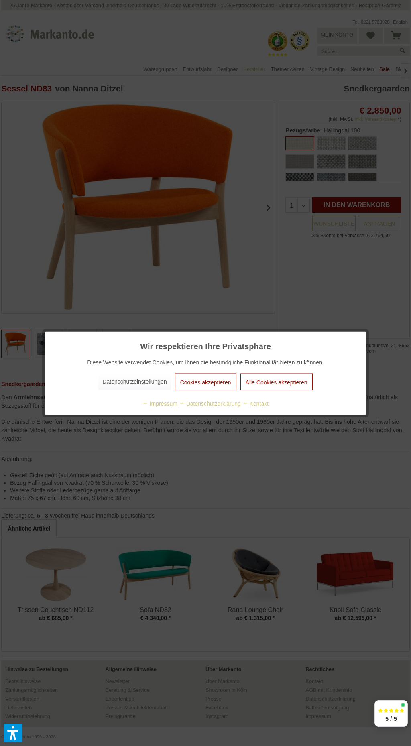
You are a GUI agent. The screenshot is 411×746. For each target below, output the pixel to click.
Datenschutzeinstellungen (134, 381)
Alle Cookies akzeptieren (276, 382)
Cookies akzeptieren (205, 382)
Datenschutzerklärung (210, 403)
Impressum (159, 403)
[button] (13, 733)
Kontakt (255, 403)
